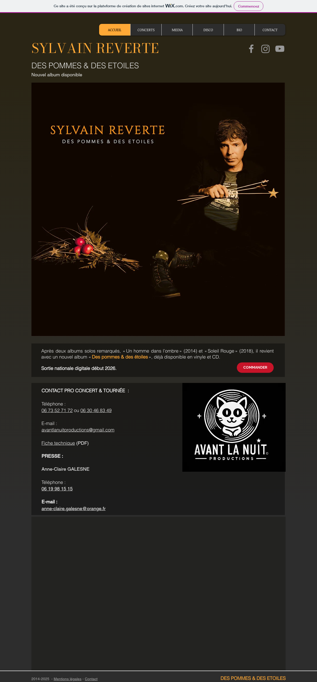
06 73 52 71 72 (57, 410)
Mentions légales (67, 679)
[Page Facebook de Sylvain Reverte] (251, 48)
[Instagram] (265, 48)
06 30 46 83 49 (96, 410)
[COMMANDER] (255, 367)
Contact (91, 679)
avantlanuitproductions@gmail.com (78, 430)
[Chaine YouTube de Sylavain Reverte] (279, 48)
